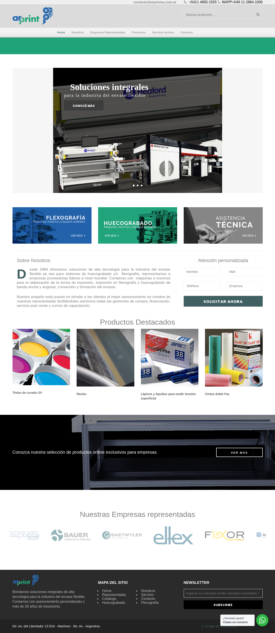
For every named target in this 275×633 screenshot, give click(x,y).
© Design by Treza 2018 (219, 626)
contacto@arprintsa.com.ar (154, 2)
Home (107, 591)
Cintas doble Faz (217, 394)
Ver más (239, 452)
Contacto (148, 599)
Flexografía (150, 602)
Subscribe (223, 605)
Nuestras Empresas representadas (137, 514)
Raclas (81, 394)
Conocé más (84, 106)
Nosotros (148, 591)
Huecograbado (113, 602)
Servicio (147, 595)
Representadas (114, 595)
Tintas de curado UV (27, 392)
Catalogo (109, 599)
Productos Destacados (137, 322)
